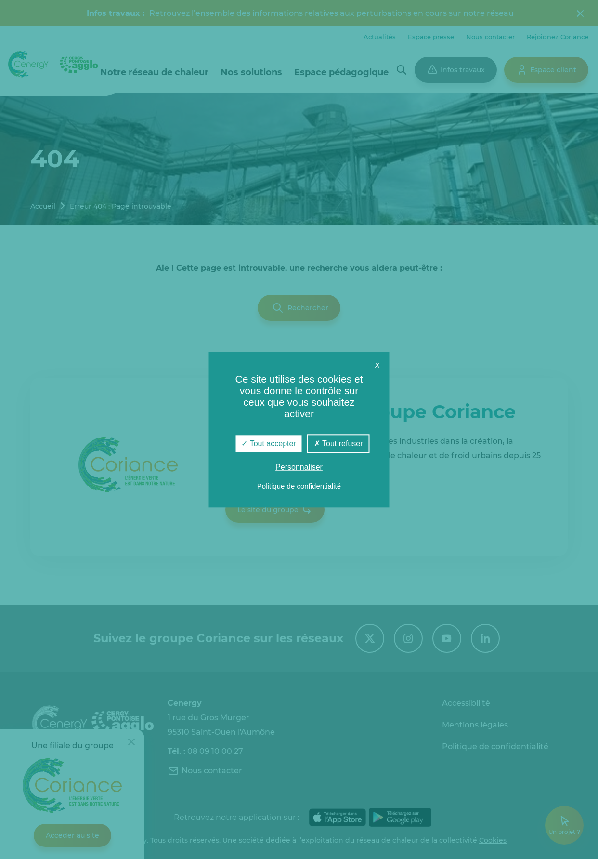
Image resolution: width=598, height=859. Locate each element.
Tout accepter (268, 443)
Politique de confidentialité (299, 486)
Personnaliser (299, 467)
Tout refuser (338, 443)
